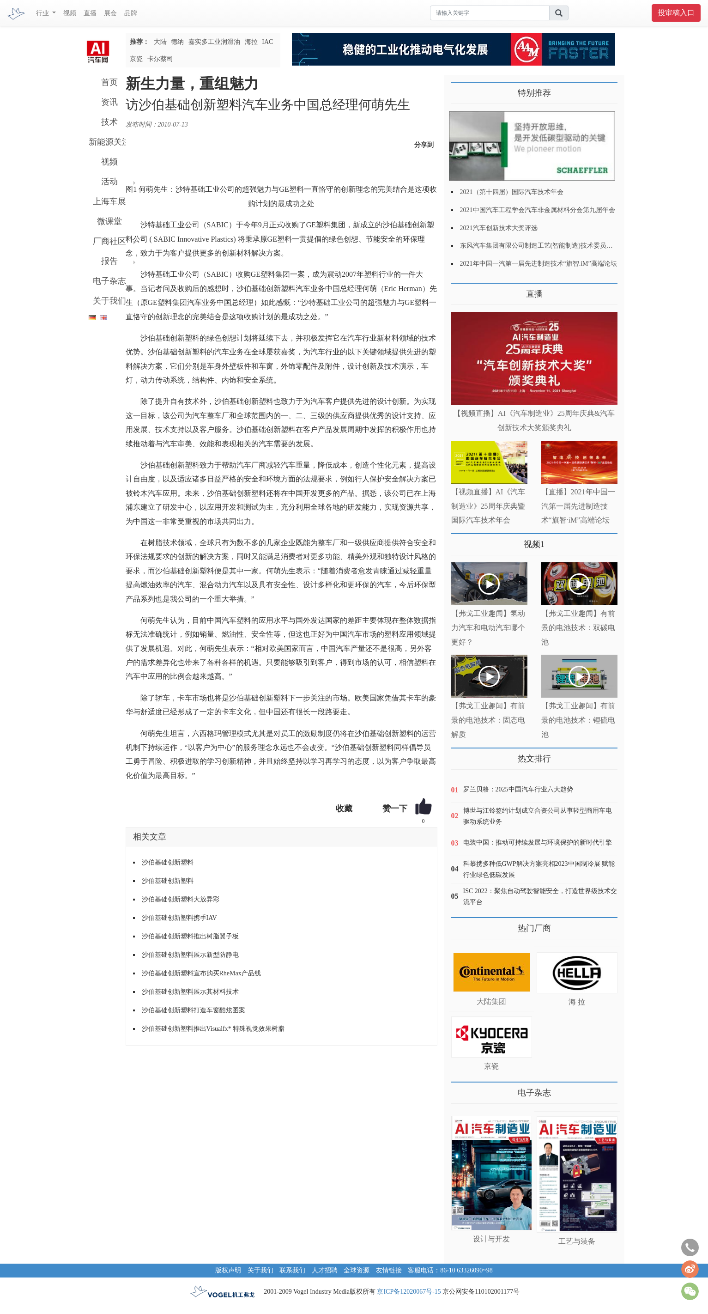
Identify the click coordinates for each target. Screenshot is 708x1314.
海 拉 (577, 1002)
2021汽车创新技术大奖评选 (499, 228)
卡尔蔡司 (160, 58)
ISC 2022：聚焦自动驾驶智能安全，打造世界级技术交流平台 (540, 897)
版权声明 (228, 1270)
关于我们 (109, 300)
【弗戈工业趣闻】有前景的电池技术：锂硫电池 (578, 720)
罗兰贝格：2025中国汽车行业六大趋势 (518, 789)
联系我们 (292, 1270)
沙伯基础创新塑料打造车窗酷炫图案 (193, 1010)
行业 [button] (43, 13)
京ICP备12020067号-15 (409, 1291)
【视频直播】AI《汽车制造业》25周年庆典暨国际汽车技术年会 (488, 506)
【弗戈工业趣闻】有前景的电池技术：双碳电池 (578, 627)
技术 (109, 122)
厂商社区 (109, 241)
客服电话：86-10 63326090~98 (450, 1270)
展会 (110, 13)
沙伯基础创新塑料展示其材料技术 (190, 991)
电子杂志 (109, 281)
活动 (109, 181)
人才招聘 (325, 1270)
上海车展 (109, 201)
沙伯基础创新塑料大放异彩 (180, 899)
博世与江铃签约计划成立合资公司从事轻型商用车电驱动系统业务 (537, 816)
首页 (109, 82)
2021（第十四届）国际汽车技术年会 (511, 192)
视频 (69, 13)
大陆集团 (491, 1001)
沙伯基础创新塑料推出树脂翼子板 (190, 936)
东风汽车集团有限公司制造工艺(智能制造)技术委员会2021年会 (549, 245)
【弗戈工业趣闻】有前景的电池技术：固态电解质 (488, 720)
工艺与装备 (576, 1241)
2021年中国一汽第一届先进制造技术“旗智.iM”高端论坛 (538, 263)
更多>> (460, 290)
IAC (267, 41)
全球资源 (356, 1270)
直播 (90, 13)
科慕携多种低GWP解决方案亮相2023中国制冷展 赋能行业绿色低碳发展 (539, 869)
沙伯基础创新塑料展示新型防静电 (190, 954)
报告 (109, 261)
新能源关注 (109, 141)
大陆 (160, 41)
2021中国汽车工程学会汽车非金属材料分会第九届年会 (537, 210)
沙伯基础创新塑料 (168, 862)
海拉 (251, 41)
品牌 (130, 13)
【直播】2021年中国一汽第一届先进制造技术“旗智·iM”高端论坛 (578, 506)
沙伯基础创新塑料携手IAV (179, 917)
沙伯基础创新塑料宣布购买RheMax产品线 (201, 973)
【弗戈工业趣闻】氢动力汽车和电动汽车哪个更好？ (488, 627)
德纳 (177, 41)
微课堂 (109, 221)
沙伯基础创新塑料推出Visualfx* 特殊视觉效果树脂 (213, 1028)
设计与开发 (491, 1239)
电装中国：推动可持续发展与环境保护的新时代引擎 (537, 842)
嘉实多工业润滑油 (214, 41)
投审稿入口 (676, 13)
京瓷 (136, 58)
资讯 (109, 102)
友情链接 (389, 1270)
